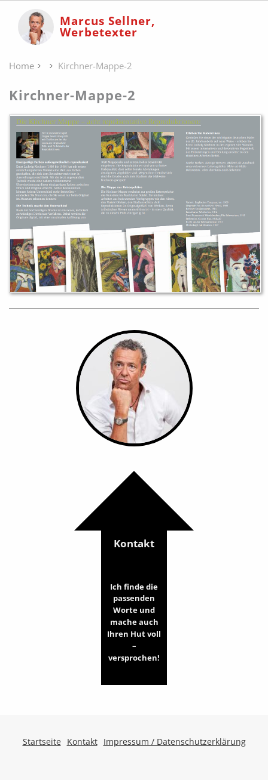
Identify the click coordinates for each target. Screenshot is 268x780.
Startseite (42, 741)
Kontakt (134, 600)
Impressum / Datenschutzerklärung (174, 741)
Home (21, 66)
